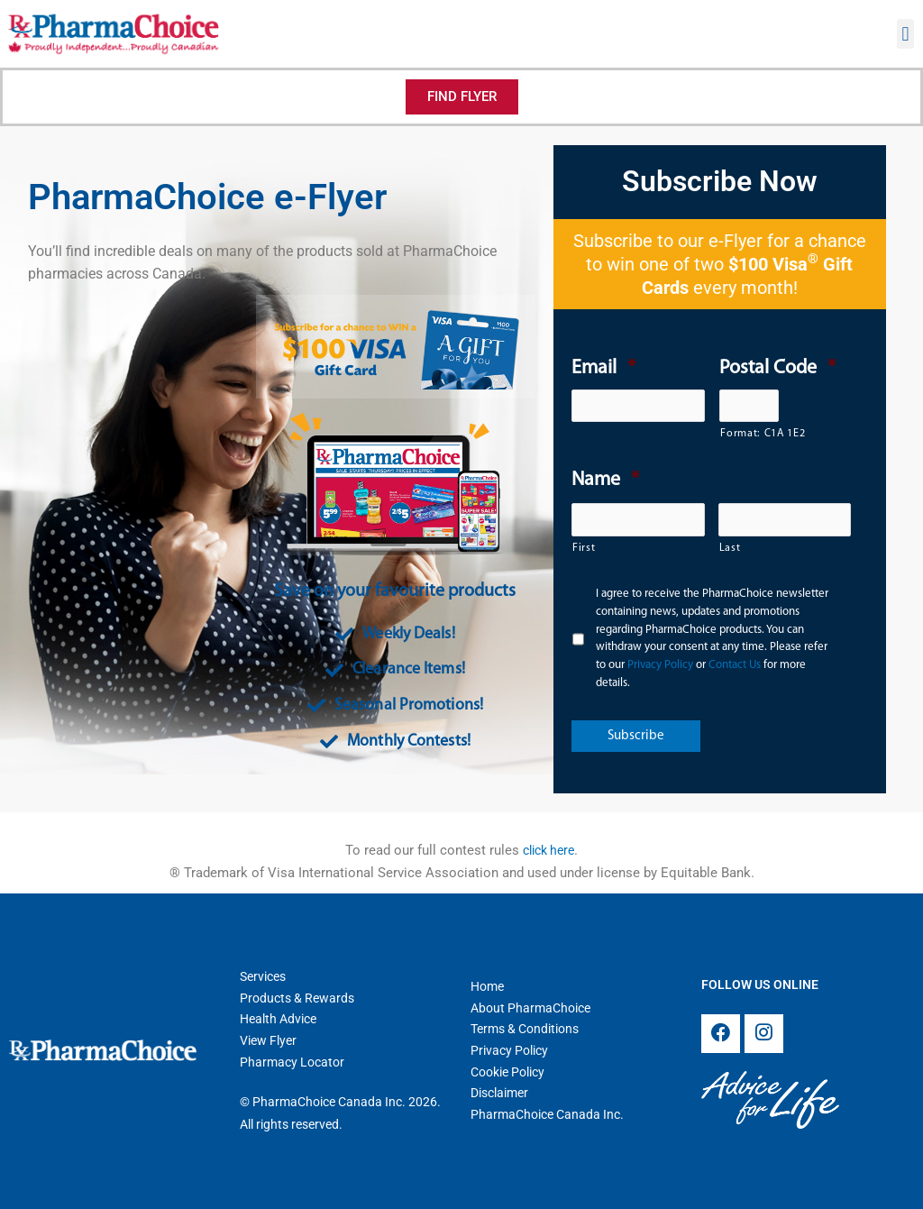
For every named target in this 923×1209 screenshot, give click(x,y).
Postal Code (777, 368)
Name (605, 480)
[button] (905, 34)
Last (730, 548)
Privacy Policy (660, 665)
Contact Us (734, 665)
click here (548, 850)
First (583, 548)
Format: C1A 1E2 (749, 433)
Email (603, 368)
